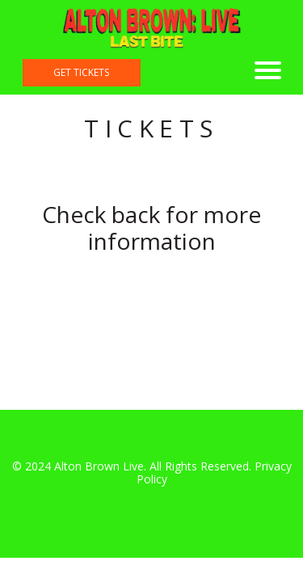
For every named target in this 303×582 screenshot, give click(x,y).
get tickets (81, 72)
